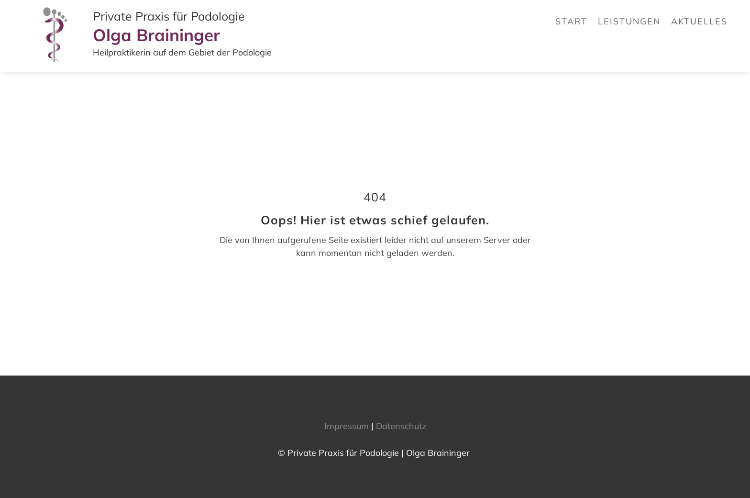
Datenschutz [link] (401, 426)
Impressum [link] (346, 426)
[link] (56, 64)
